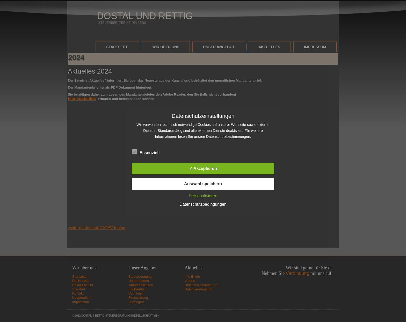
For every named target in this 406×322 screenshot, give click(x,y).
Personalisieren (203, 196)
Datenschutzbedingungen (202, 204)
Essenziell (146, 152)
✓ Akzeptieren (203, 168)
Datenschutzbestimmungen (228, 136)
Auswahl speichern (203, 184)
